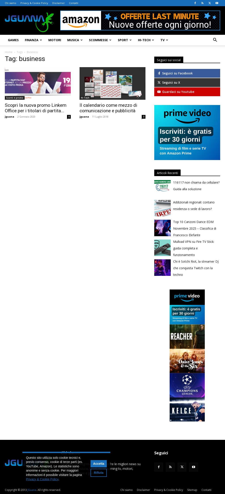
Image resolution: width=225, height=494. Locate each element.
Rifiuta (98, 472)
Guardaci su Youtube (175, 92)
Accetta (98, 463)
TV (164, 40)
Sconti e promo (14, 97)
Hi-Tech (146, 40)
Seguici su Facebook (175, 73)
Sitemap (192, 490)
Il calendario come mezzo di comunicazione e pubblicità (108, 108)
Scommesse (100, 40)
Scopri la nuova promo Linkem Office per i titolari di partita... (35, 108)
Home (9, 52)
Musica (75, 40)
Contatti (73, 3)
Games (13, 40)
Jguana (9, 116)
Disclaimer (58, 3)
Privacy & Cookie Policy (34, 3)
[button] (215, 40)
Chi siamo (10, 3)
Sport (125, 40)
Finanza (33, 40)
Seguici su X (168, 82)
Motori (54, 40)
